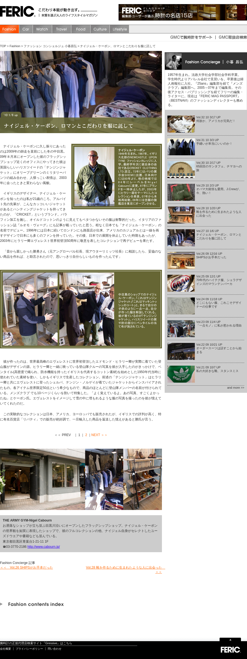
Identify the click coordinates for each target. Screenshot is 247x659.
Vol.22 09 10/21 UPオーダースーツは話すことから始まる (219, 348)
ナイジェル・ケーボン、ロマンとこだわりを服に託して (118, 46)
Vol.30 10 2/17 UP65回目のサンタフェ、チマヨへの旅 (219, 166)
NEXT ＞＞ (99, 435)
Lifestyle (119, 29)
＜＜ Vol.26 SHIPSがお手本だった (26, 567)
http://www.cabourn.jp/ (43, 547)
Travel (61, 29)
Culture (100, 29)
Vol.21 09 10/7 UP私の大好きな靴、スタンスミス (217, 369)
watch (42, 29)
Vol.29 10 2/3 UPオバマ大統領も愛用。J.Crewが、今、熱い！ (219, 189)
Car (26, 29)
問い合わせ (54, 648)
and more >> (235, 387)
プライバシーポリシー (29, 648)
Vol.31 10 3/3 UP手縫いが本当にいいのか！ (214, 141)
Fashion (9, 29)
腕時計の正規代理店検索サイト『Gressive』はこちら (36, 643)
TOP (3, 46)
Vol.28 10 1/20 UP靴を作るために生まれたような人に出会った (219, 212)
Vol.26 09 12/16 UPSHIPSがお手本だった (211, 255)
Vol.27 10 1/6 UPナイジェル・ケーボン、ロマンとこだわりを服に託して (219, 234)
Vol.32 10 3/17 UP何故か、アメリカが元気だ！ (215, 119)
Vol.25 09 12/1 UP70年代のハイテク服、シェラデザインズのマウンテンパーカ (219, 280)
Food (81, 29)
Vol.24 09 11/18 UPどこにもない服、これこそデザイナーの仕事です (219, 302)
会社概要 (5, 648)
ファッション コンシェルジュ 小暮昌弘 (50, 46)
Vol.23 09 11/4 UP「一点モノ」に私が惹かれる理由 (219, 323)
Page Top (230, 639)
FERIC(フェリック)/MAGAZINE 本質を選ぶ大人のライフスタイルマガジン (19, 12)
